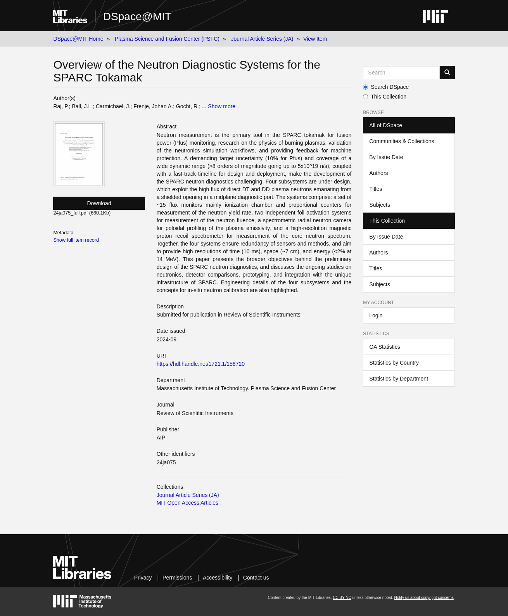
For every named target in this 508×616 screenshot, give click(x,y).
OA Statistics (384, 347)
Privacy (143, 577)
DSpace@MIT (137, 16)
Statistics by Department (398, 378)
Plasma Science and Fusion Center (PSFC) (167, 39)
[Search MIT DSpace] (401, 72)
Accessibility (217, 577)
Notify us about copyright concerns (423, 597)
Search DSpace (386, 87)
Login (375, 315)
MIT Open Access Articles (187, 503)
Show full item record (76, 240)
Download (99, 203)
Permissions (177, 577)
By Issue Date (386, 157)
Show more (221, 106)
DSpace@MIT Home (78, 39)
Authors (378, 173)
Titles (375, 189)
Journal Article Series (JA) (262, 39)
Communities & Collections (401, 141)
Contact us (256, 577)
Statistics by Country (394, 363)
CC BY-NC (342, 597)
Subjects (379, 205)
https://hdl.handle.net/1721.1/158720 (201, 364)
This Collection (384, 96)
